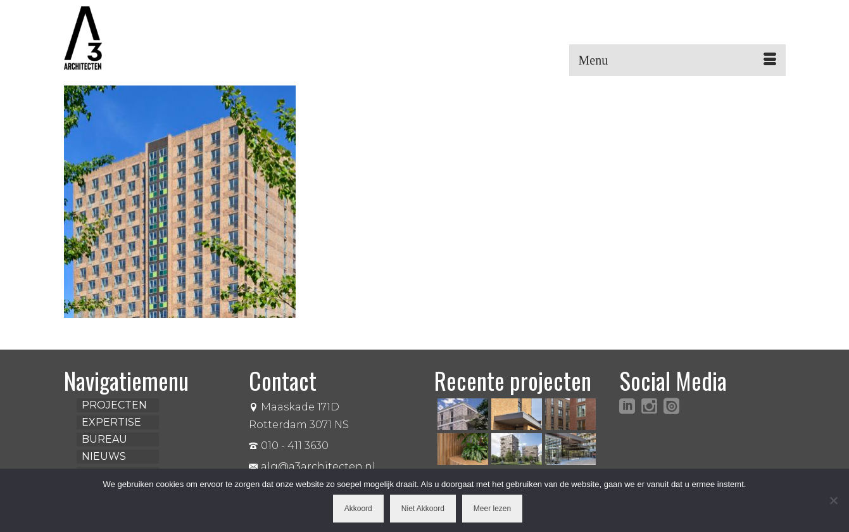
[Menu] (677, 60)
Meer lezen (492, 508)
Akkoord (358, 508)
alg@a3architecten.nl (312, 466)
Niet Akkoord (422, 508)
